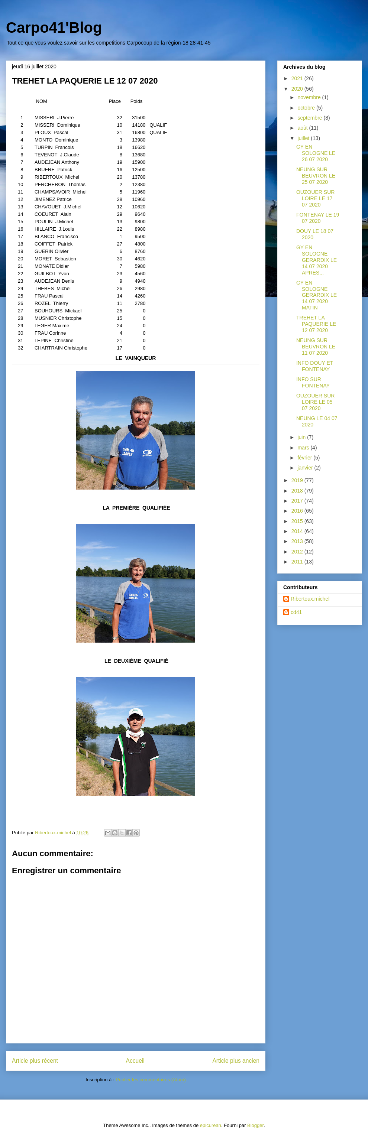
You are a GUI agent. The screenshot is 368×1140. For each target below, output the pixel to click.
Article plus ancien (235, 1061)
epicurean (210, 1125)
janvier (305, 468)
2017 (297, 501)
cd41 (296, 612)
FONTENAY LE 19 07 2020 (317, 218)
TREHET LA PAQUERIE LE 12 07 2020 (316, 324)
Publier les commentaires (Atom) (151, 1079)
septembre (310, 118)
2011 (297, 562)
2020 (297, 89)
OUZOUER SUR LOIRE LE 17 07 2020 (315, 198)
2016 (297, 511)
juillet (304, 138)
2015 (297, 521)
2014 (297, 531)
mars (303, 448)
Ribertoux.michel (310, 599)
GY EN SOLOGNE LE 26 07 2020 (315, 153)
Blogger (255, 1125)
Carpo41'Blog (54, 27)
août (303, 128)
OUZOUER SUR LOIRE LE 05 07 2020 (315, 402)
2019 (297, 480)
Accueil (135, 1061)
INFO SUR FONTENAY (313, 382)
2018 (297, 491)
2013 (297, 541)
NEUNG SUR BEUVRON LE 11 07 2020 (315, 346)
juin (302, 437)
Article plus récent (35, 1061)
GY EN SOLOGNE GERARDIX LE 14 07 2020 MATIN (316, 295)
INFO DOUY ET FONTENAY (314, 366)
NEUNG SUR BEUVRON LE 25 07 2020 (315, 175)
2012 (297, 552)
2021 (297, 78)
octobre (306, 108)
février (305, 458)
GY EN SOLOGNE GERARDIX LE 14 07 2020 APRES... (316, 259)
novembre (309, 97)
